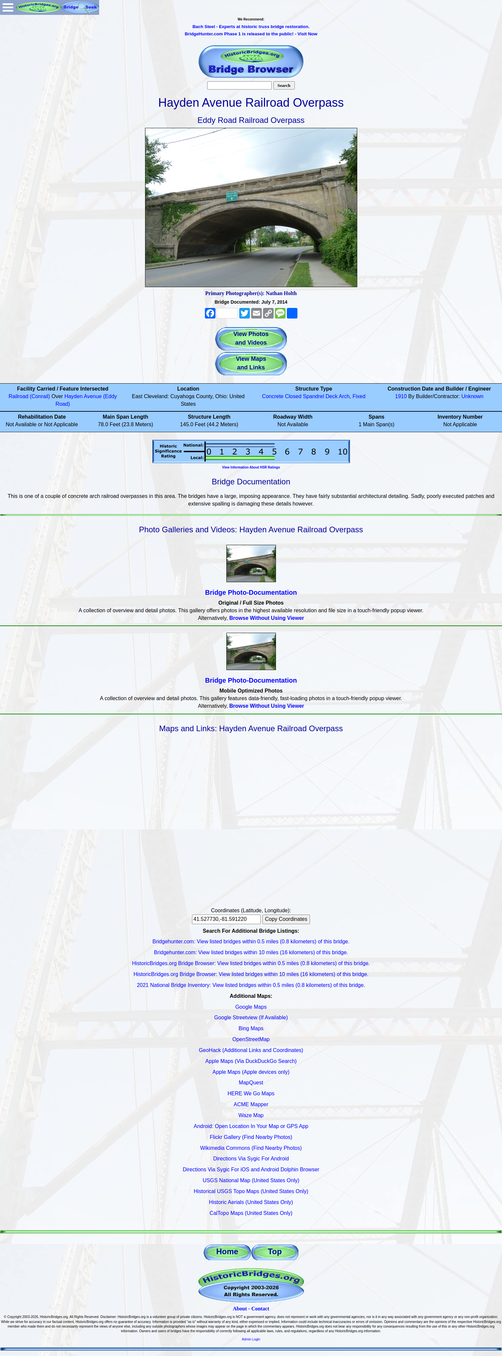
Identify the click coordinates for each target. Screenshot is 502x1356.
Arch (344, 396)
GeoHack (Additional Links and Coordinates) (251, 1050)
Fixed (359, 396)
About (240, 1308)
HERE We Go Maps (251, 1093)
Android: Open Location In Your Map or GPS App (251, 1126)
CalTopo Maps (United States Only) (251, 1213)
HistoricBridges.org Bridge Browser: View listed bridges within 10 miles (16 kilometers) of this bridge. (251, 974)
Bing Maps (251, 1028)
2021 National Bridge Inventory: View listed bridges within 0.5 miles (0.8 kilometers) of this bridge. (251, 985)
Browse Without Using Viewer (266, 618)
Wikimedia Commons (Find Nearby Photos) (251, 1148)
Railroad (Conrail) (29, 396)
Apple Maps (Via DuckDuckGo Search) (250, 1061)
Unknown (472, 396)
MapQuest (251, 1082)
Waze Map (251, 1115)
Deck (331, 396)
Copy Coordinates (286, 919)
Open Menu (8, 7)
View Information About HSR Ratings (251, 467)
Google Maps (251, 1007)
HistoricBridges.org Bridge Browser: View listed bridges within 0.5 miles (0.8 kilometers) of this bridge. (251, 963)
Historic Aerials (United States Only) (251, 1202)
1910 (401, 396)
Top (275, 1251)
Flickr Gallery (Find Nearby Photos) (251, 1137)
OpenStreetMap (251, 1039)
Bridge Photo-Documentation (251, 592)
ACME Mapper (251, 1104)
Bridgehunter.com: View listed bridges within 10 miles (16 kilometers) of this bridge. (251, 952)
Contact (260, 1308)
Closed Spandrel (304, 396)
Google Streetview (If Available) (251, 1017)
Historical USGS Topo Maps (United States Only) (251, 1191)
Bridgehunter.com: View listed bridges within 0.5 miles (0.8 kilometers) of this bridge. (250, 941)
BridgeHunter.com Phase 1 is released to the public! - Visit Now (251, 33)
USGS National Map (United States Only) (251, 1180)
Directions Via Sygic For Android (251, 1158)
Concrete (273, 396)
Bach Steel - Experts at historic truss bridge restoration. (250, 26)
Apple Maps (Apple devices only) (251, 1072)
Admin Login (251, 1339)
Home (227, 1251)
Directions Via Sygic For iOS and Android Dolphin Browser (251, 1169)
